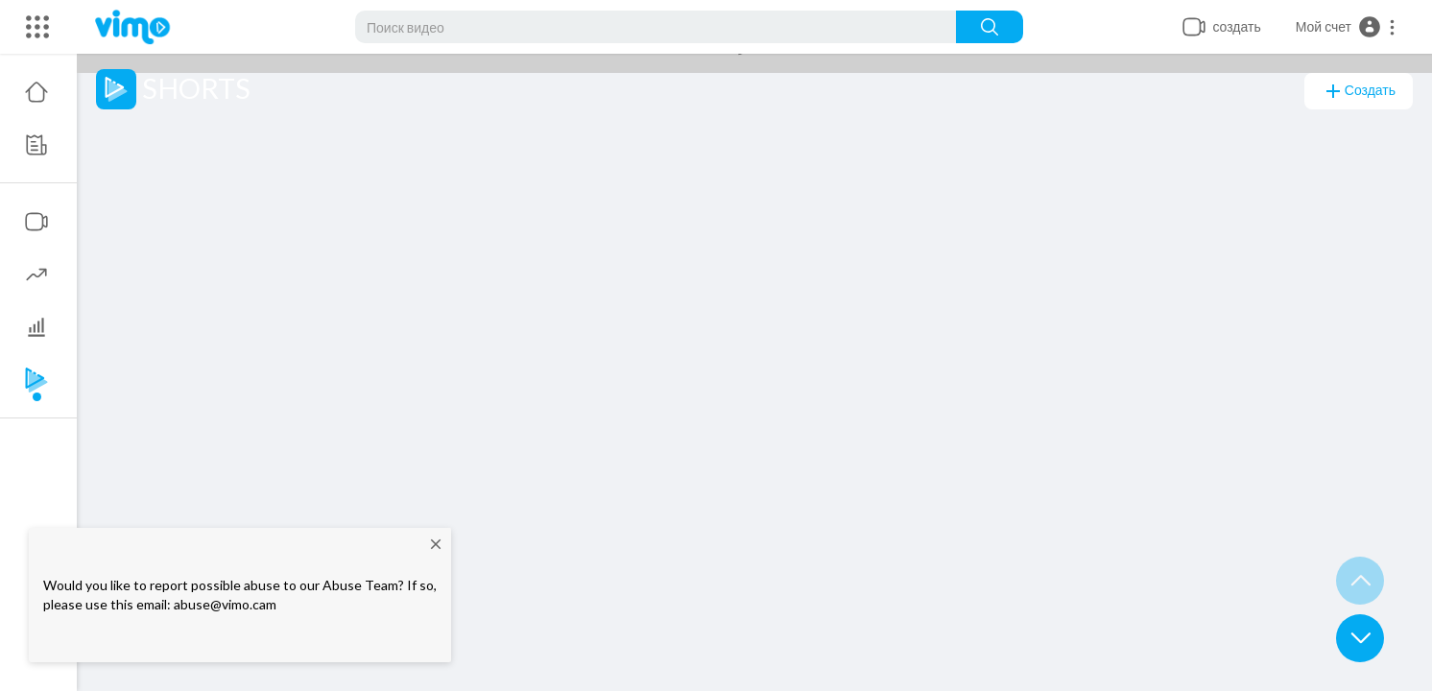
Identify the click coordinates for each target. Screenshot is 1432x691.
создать (1359, 91)
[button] (1346, 27)
